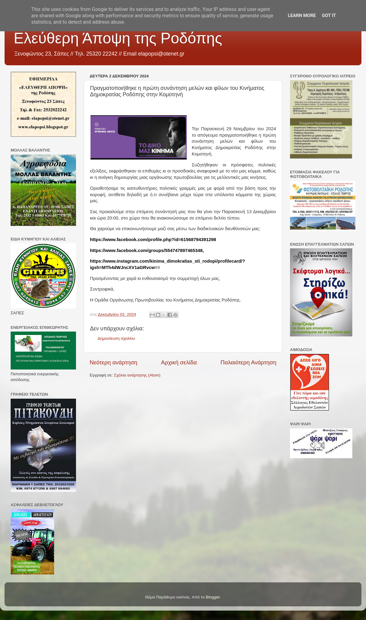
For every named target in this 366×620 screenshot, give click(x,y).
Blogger (213, 597)
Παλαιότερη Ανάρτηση (248, 362)
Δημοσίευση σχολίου (116, 338)
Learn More (302, 15)
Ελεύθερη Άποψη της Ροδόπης (118, 38)
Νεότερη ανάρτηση (113, 362)
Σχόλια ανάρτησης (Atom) (137, 375)
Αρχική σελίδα (179, 362)
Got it (329, 15)
